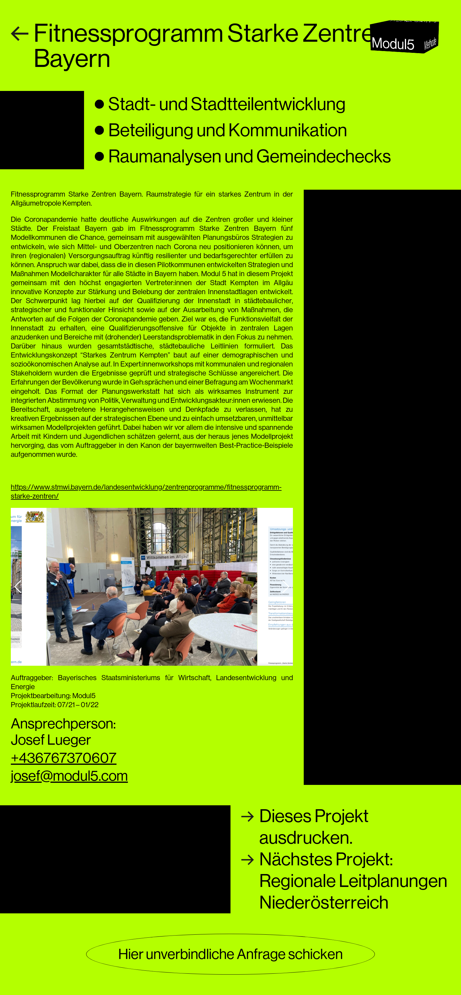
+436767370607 (63, 757)
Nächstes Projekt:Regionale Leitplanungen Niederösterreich (353, 881)
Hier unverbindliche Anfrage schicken (230, 954)
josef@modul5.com (69, 775)
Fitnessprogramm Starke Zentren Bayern (211, 46)
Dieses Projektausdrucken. (314, 827)
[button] (18, 586)
